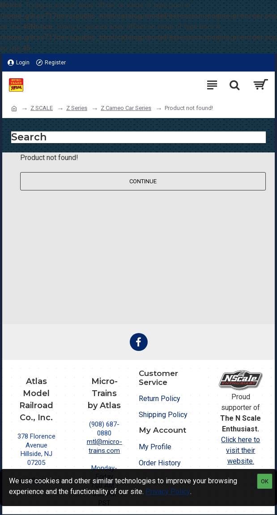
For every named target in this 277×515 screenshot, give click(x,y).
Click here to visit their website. (240, 450)
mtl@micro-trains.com (104, 446)
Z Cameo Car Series (126, 108)
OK (264, 481)
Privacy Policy (167, 491)
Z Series (76, 108)
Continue (143, 181)
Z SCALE (41, 108)
